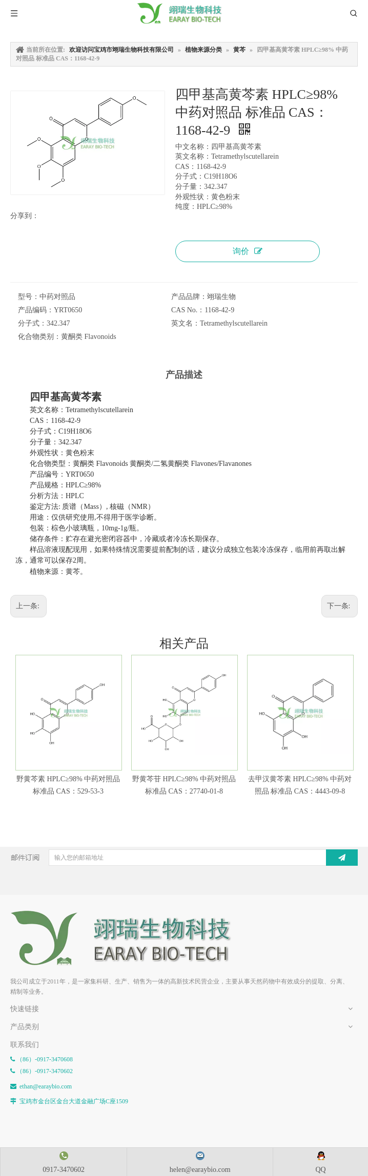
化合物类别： (39, 336)
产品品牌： (189, 297)
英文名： (185, 323)
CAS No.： (188, 310)
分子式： (32, 323)
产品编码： (36, 310)
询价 (247, 251)
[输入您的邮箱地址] (187, 857)
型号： (28, 297)
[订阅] (342, 857)
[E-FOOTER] (18, 918)
